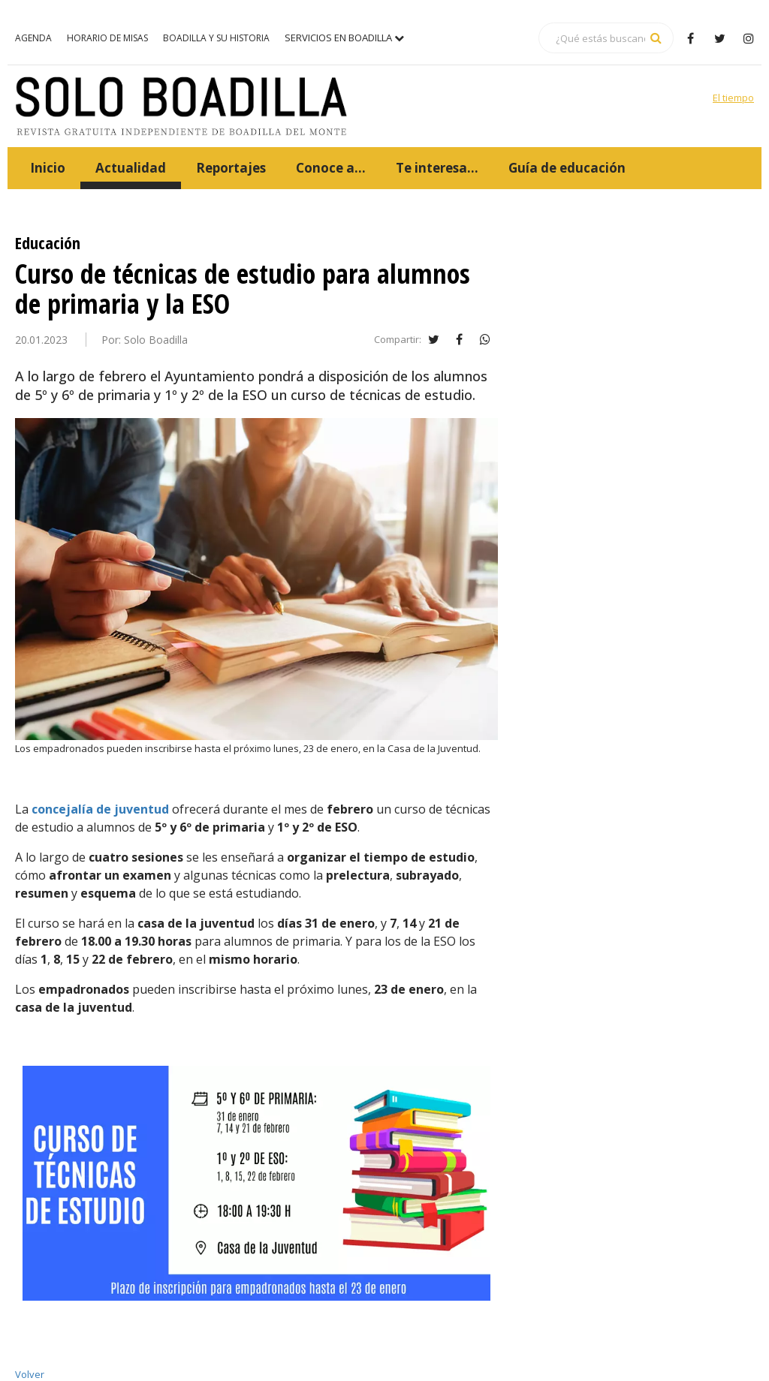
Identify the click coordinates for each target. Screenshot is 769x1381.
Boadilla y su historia (216, 38)
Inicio (47, 167)
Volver (29, 1374)
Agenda (33, 38)
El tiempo (733, 97)
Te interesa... (437, 167)
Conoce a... (331, 167)
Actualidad (130, 167)
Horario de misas (107, 38)
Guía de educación (567, 167)
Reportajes (231, 167)
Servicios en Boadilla (344, 38)
